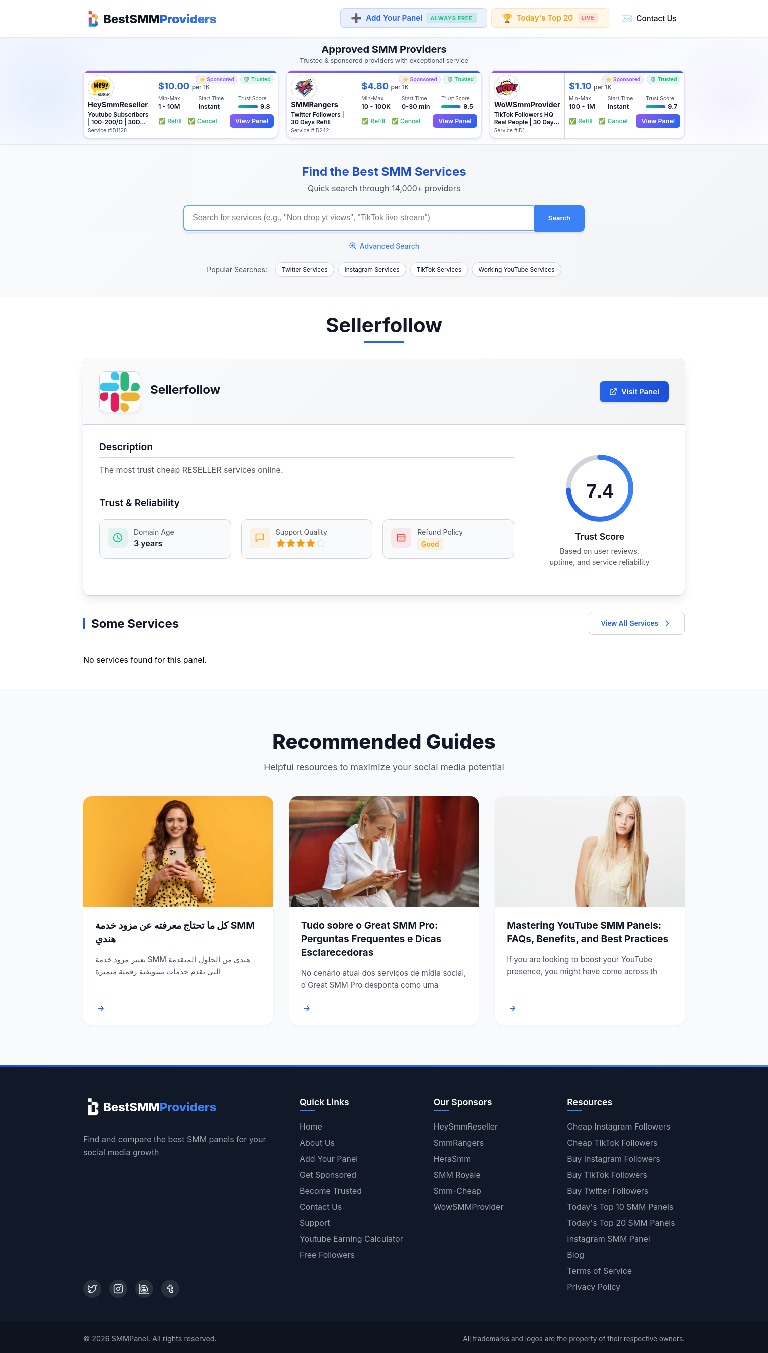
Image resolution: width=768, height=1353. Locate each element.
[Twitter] (92, 1287)
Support (315, 1221)
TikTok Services (439, 267)
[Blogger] (144, 1287)
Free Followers (327, 1253)
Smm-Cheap (457, 1189)
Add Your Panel (413, 18)
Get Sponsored (328, 1173)
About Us (317, 1141)
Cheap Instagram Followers (618, 1124)
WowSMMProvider (469, 1205)
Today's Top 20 (549, 18)
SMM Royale (457, 1173)
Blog (575, 1253)
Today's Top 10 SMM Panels (620, 1205)
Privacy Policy (593, 1285)
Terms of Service (599, 1269)
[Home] (149, 18)
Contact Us (649, 18)
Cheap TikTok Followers (612, 1141)
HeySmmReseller (466, 1124)
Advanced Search (384, 243)
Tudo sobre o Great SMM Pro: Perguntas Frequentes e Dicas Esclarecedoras (371, 936)
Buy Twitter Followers (607, 1189)
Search (559, 216)
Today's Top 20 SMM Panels (621, 1221)
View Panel (251, 120)
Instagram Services (372, 267)
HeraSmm (452, 1157)
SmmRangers (459, 1141)
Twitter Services (305, 267)
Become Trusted (331, 1189)
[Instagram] (118, 1287)
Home (311, 1124)
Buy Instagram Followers (613, 1157)
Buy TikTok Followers (607, 1173)
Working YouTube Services (516, 267)
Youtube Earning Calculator (351, 1237)
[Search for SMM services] (358, 216)
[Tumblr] (170, 1287)
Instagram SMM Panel (608, 1237)
